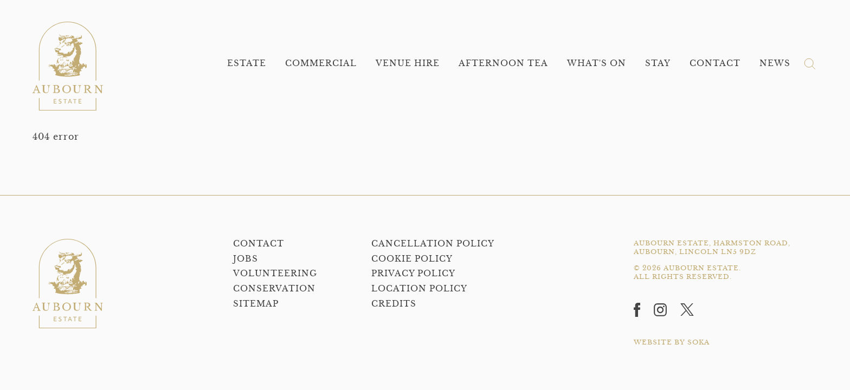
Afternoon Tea (503, 63)
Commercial (321, 63)
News (774, 63)
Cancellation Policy (432, 243)
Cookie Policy (412, 258)
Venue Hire (408, 63)
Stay (658, 63)
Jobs (245, 258)
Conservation (274, 288)
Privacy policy (413, 273)
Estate (246, 63)
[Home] (68, 66)
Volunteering (275, 273)
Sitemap (256, 303)
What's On (596, 63)
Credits (393, 303)
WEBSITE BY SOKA (672, 342)
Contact (715, 63)
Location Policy (419, 288)
